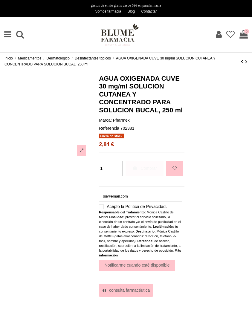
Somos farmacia (108, 11)
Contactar (149, 11)
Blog (132, 11)
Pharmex (121, 120)
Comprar (144, 168)
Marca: (105, 120)
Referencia (109, 128)
